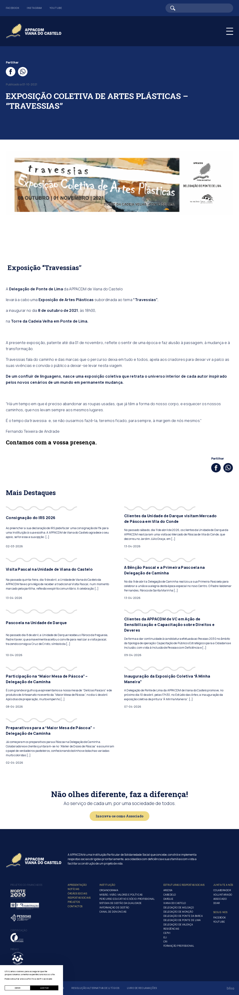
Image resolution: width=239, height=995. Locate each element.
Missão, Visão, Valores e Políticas (121, 894)
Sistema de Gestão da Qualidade (120, 903)
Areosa (167, 890)
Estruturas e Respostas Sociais (184, 884)
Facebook (12, 8)
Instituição (107, 884)
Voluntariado (222, 894)
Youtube (55, 8)
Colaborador (222, 890)
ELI (165, 937)
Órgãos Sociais (77, 893)
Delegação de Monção (178, 911)
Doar (216, 903)
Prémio (15, 949)
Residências (171, 928)
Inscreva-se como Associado (119, 816)
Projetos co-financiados (26, 884)
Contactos (75, 906)
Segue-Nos (220, 912)
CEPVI (167, 933)
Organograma (108, 890)
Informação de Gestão (114, 907)
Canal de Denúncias (113, 911)
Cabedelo (169, 894)
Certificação (19, 930)
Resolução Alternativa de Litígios (95, 988)
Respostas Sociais (79, 897)
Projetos (74, 902)
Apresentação (77, 884)
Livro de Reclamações (142, 988)
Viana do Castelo (174, 903)
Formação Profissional (178, 945)
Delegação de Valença (178, 924)
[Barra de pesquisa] (199, 8)
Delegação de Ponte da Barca (183, 916)
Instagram (34, 8)
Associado (220, 898)
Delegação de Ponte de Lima (182, 920)
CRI (165, 941)
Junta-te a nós (223, 884)
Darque (168, 898)
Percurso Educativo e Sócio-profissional (127, 898)
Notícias (73, 889)
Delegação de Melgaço (178, 907)
